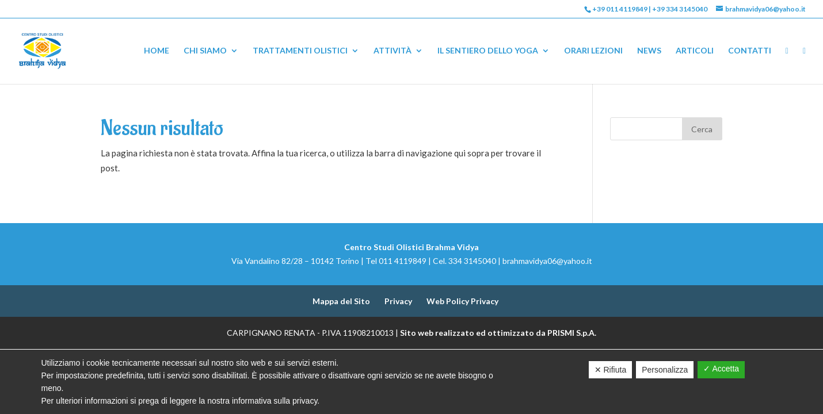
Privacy (398, 301)
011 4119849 (402, 261)
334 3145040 (472, 261)
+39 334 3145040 (679, 9)
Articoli (695, 51)
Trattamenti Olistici (300, 51)
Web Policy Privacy (462, 301)
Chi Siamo (205, 51)
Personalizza (665, 369)
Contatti (749, 51)
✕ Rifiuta (611, 369)
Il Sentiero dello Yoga (487, 51)
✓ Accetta (721, 368)
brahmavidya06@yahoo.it (547, 261)
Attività (393, 51)
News (649, 51)
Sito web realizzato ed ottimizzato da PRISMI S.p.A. (498, 333)
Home (156, 51)
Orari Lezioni (593, 51)
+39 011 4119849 (619, 9)
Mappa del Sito (341, 301)
